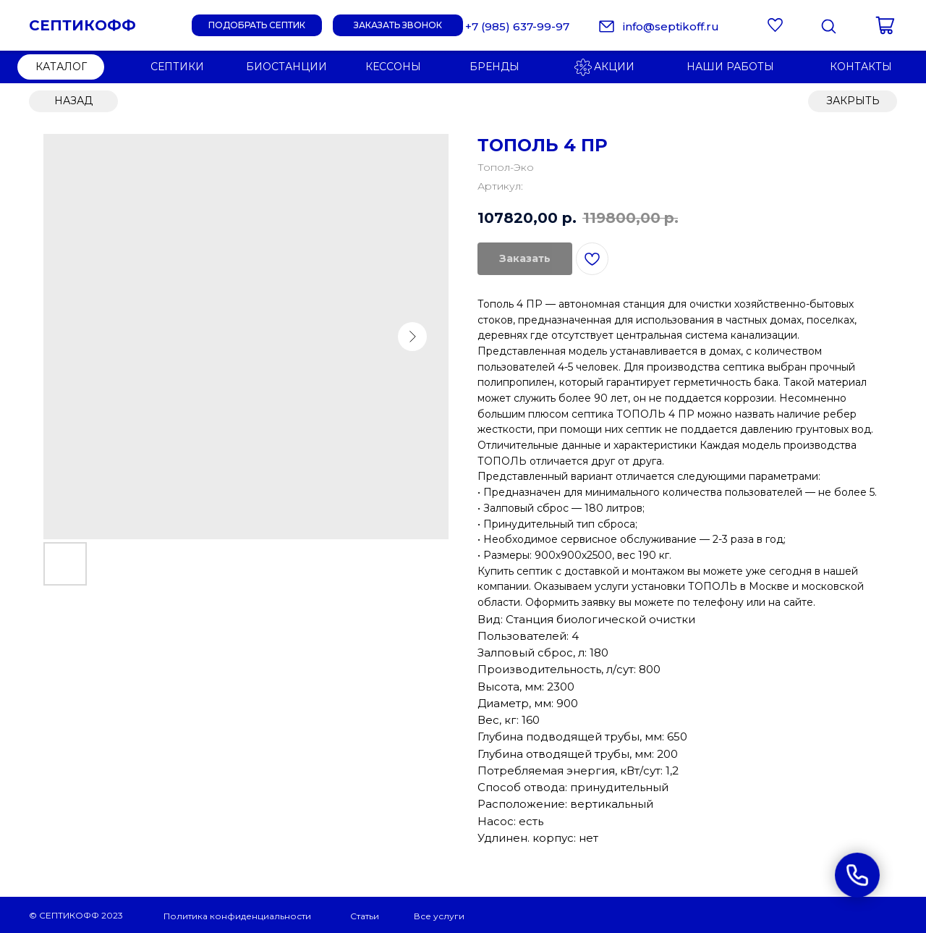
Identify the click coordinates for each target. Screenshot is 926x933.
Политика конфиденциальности (237, 916)
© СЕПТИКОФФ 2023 (76, 915)
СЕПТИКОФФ (82, 25)
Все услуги (439, 916)
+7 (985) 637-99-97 (517, 26)
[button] (398, 25)
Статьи (364, 916)
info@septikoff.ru (671, 26)
